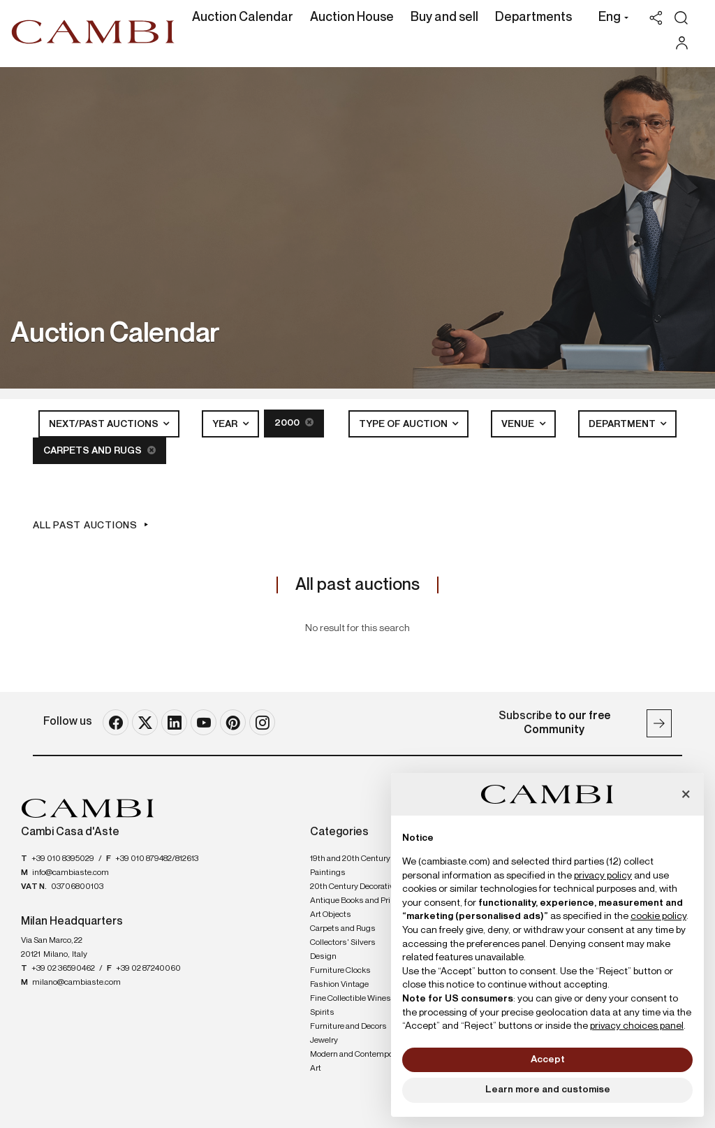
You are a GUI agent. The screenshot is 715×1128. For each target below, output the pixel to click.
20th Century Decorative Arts (362, 885)
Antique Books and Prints (356, 899)
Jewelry (324, 1039)
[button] (610, 19)
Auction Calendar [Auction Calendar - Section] (242, 17)
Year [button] (225, 423)
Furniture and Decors (348, 1025)
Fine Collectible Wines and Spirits (358, 1004)
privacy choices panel (637, 1026)
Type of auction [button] (404, 423)
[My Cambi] (685, 43)
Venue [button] (518, 423)
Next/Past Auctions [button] (104, 423)
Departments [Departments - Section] (533, 17)
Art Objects (330, 913)
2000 (294, 422)
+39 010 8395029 (62, 857)
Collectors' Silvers (343, 941)
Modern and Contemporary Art (358, 1060)
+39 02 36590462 (63, 968)
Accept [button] (548, 1059)
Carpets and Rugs (99, 449)
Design (323, 955)
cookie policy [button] (658, 916)
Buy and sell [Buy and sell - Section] (444, 17)
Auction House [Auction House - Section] (352, 17)
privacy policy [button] (603, 876)
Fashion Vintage (339, 983)
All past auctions (85, 525)
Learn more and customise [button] (547, 1089)
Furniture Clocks (340, 969)
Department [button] (623, 423)
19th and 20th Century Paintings (350, 864)
